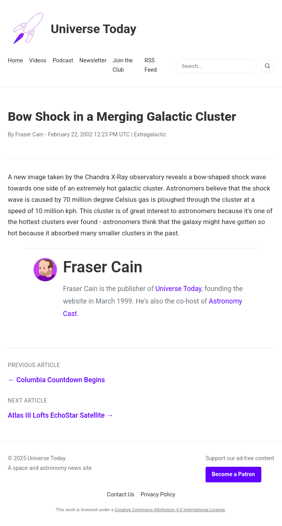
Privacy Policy (158, 494)
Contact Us (121, 494)
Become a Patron (233, 474)
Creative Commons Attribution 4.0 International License (170, 509)
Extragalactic (150, 134)
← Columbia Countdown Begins (56, 380)
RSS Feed (151, 65)
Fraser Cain (29, 134)
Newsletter (93, 60)
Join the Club (123, 65)
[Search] (267, 66)
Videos (37, 60)
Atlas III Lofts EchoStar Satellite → (61, 415)
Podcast (63, 60)
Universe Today (72, 28)
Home (15, 60)
